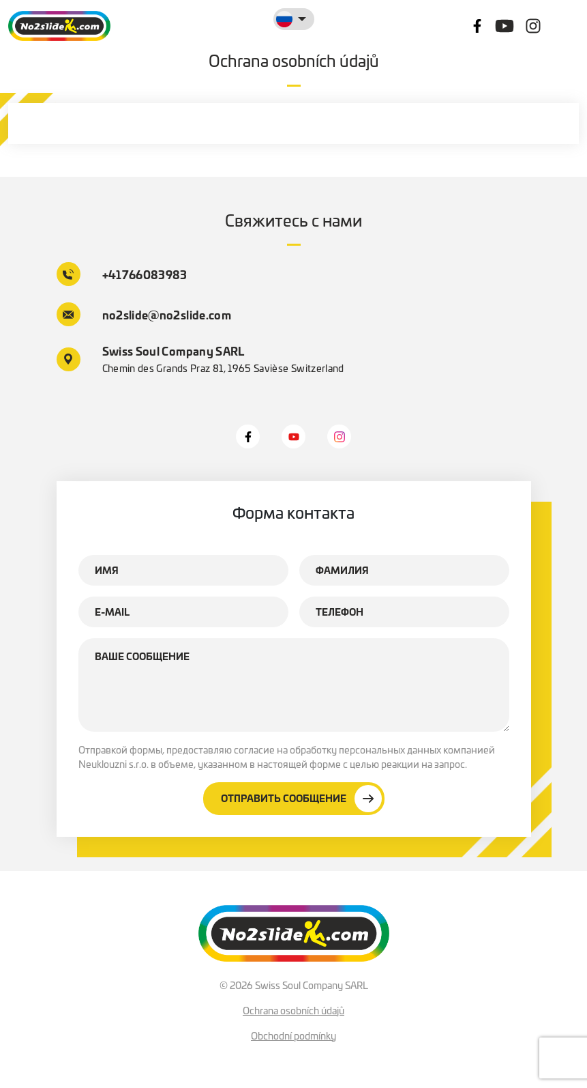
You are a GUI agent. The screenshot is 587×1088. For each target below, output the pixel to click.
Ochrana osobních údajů (293, 1010)
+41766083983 (122, 274)
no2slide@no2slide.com (144, 314)
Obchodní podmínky (293, 1035)
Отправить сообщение (301, 798)
